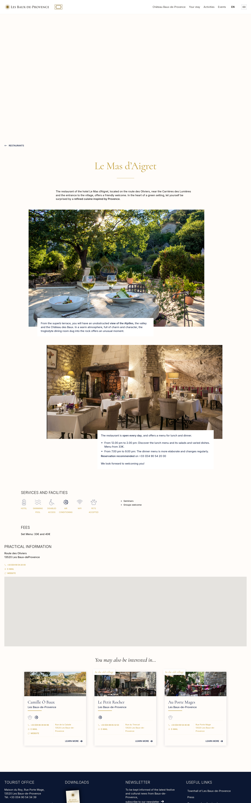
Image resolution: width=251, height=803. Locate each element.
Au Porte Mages (179, 702)
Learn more (75, 741)
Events (222, 6)
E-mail (10, 569)
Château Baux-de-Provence (169, 6)
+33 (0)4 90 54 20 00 (16, 565)
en (233, 6)
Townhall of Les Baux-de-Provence (209, 791)
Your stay (194, 6)
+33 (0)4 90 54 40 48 (178, 725)
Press (190, 797)
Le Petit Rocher (114, 702)
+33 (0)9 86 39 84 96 (49, 725)
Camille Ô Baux (50, 702)
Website (11, 573)
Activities (209, 6)
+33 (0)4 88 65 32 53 (113, 725)
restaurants (16, 145)
